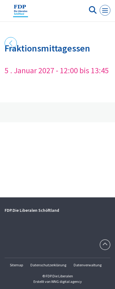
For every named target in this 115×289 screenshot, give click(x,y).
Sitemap (16, 265)
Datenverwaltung (88, 265)
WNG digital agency (66, 281)
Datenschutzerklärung (48, 265)
